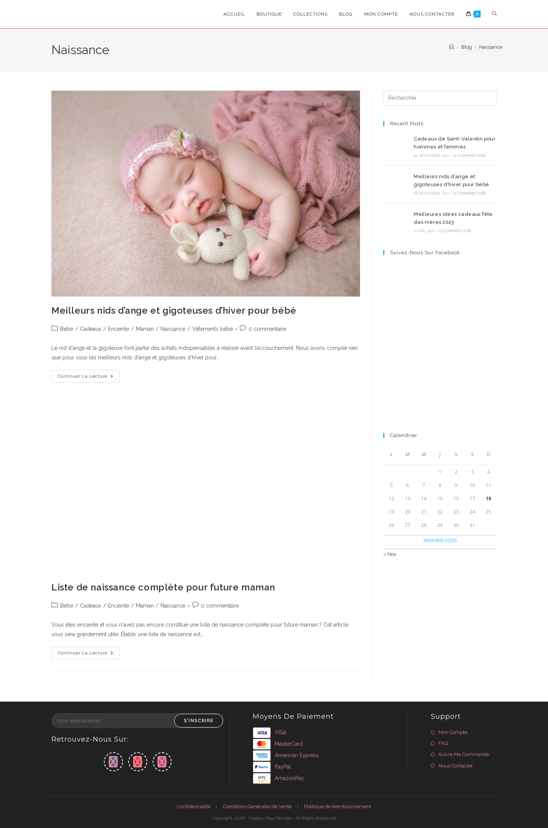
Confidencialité (193, 806)
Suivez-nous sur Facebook (425, 252)
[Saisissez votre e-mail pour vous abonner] (137, 720)
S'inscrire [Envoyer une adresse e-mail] (198, 720)
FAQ (443, 743)
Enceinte (118, 329)
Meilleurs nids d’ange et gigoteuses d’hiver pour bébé (173, 310)
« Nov (390, 554)
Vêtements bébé (212, 329)
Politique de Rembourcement (337, 806)
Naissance (490, 47)
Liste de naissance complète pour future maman (163, 587)
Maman (145, 329)
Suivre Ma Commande (463, 754)
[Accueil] (451, 47)
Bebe (66, 329)
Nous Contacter (455, 766)
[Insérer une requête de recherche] (440, 98)
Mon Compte (452, 732)
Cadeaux (90, 329)
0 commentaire (267, 329)
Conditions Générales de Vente (257, 806)
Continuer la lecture (89, 378)
